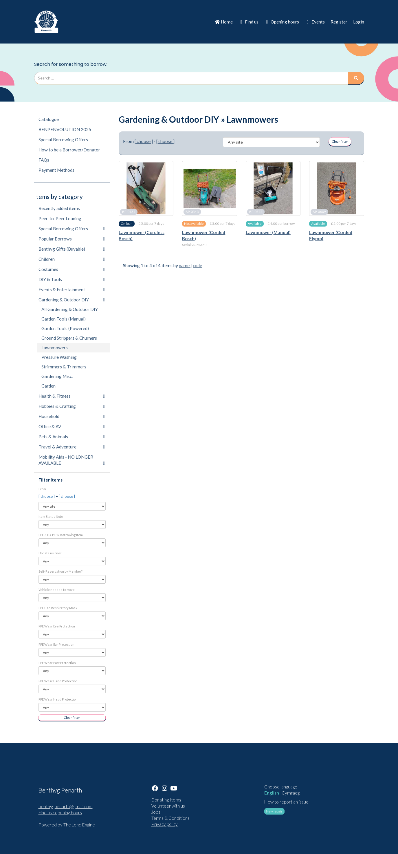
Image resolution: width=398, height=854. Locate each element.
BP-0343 (192, 212)
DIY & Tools (71, 279)
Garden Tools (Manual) (63, 318)
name (184, 265)
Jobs (155, 812)
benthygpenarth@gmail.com (65, 806)
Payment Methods (56, 170)
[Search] (356, 78)
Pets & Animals (71, 436)
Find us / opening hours (60, 812)
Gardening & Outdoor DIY (71, 299)
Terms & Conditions (170, 818)
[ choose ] (47, 496)
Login (358, 21)
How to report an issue (286, 801)
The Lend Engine (79, 824)
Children (71, 259)
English (271, 792)
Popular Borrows (71, 238)
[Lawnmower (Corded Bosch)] (209, 188)
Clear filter (72, 717)
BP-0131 (128, 212)
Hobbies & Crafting (71, 406)
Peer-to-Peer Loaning (59, 218)
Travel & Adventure (71, 446)
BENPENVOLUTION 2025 (64, 129)
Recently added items (59, 208)
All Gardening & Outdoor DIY (69, 309)
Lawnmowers (54, 347)
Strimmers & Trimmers (63, 366)
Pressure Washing (59, 357)
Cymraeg (291, 792)
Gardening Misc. (57, 376)
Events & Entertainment (71, 289)
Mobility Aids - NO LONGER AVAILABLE (71, 460)
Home (223, 21)
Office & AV (71, 426)
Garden (48, 385)
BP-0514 (256, 212)
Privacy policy (164, 824)
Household (71, 416)
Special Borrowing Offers (63, 139)
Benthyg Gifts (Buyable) (71, 249)
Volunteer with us (168, 805)
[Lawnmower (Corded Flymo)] (336, 188)
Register (339, 21)
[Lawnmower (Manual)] (273, 188)
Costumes (71, 269)
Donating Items (166, 799)
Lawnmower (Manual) (268, 232)
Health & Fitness (71, 396)
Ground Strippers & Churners (69, 338)
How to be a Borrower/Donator (69, 149)
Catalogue (48, 119)
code (197, 265)
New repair (274, 811)
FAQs (43, 159)
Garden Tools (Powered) (65, 328)
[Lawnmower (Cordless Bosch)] (146, 188)
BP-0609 (319, 212)
